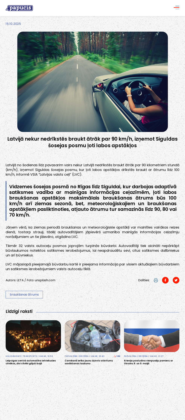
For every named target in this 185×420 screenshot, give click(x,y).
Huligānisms (13, 356)
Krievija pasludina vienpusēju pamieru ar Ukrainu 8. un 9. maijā (148, 362)
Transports (30, 356)
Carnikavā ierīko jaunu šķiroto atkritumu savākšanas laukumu (89, 362)
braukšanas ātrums (24, 294)
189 (117, 356)
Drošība (83, 356)
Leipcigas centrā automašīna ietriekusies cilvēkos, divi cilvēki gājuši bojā (31, 362)
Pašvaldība (71, 356)
